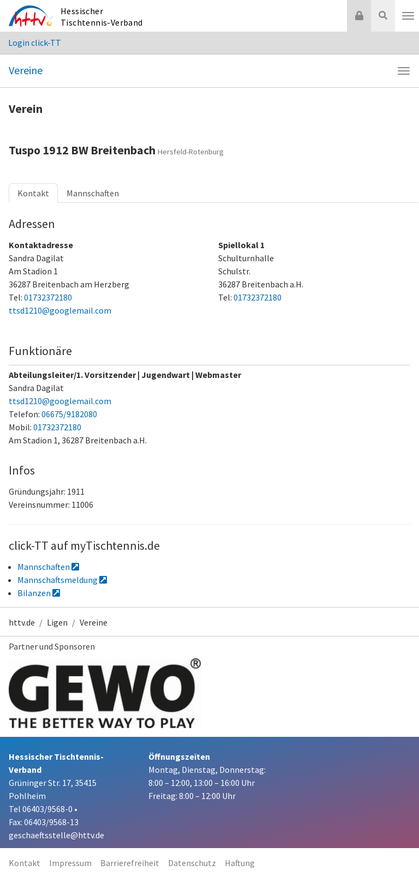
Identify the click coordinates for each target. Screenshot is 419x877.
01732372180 (48, 297)
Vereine (26, 70)
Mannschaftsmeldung (62, 579)
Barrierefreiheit (129, 862)
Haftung (240, 862)
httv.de (22, 622)
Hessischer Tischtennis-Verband (102, 16)
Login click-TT (34, 42)
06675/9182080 (69, 414)
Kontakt (33, 193)
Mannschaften (93, 193)
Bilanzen (38, 592)
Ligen (57, 622)
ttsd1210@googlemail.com (60, 310)
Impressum (70, 862)
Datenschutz (192, 862)
